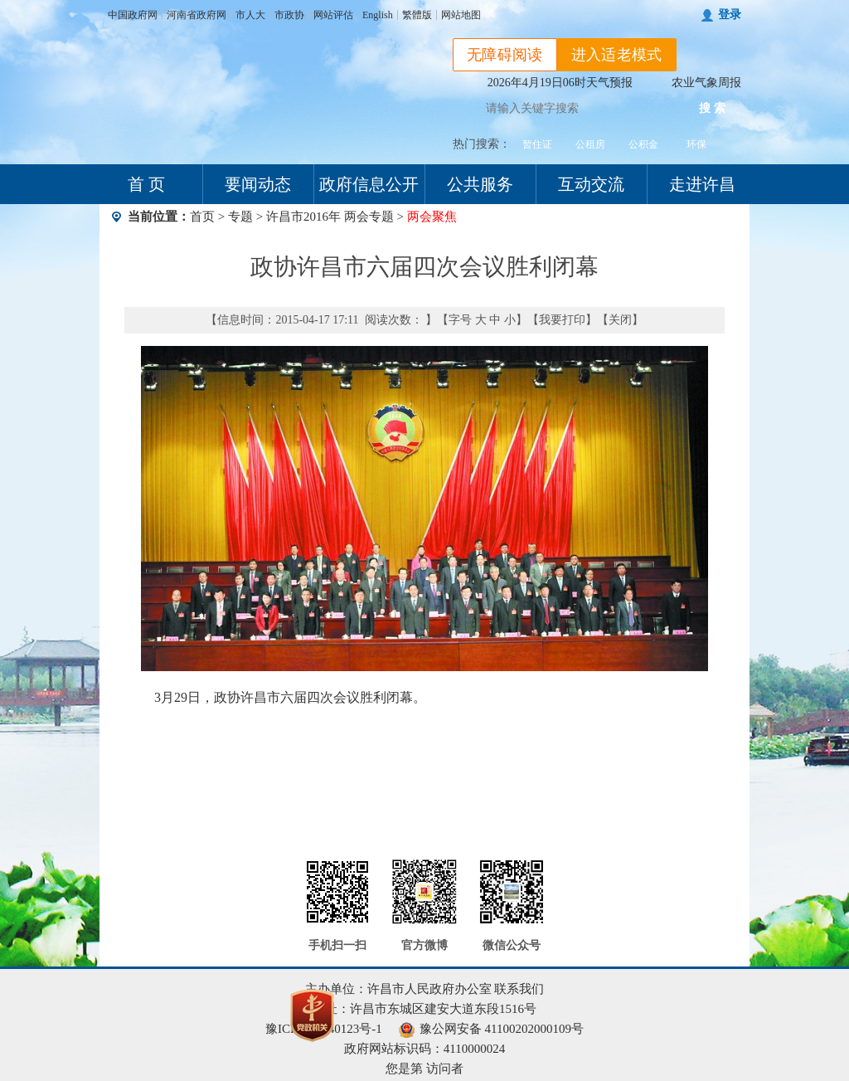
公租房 (590, 144)
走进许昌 (702, 184)
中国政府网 (133, 15)
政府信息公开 (369, 184)
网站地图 (461, 15)
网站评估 (333, 15)
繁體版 (417, 15)
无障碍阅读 (505, 54)
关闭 (620, 320)
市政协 (289, 15)
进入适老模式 (616, 54)
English (377, 15)
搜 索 (712, 108)
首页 (202, 216)
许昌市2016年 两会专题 (331, 216)
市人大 (250, 15)
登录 (729, 14)
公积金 (643, 144)
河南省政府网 (196, 15)
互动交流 (591, 184)
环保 (696, 144)
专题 (240, 216)
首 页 (146, 184)
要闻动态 (258, 184)
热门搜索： (482, 144)
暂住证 (537, 144)
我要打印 (562, 320)
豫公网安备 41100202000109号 (491, 1028)
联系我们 (519, 989)
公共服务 (480, 184)
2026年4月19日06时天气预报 (560, 82)
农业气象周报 (706, 82)
